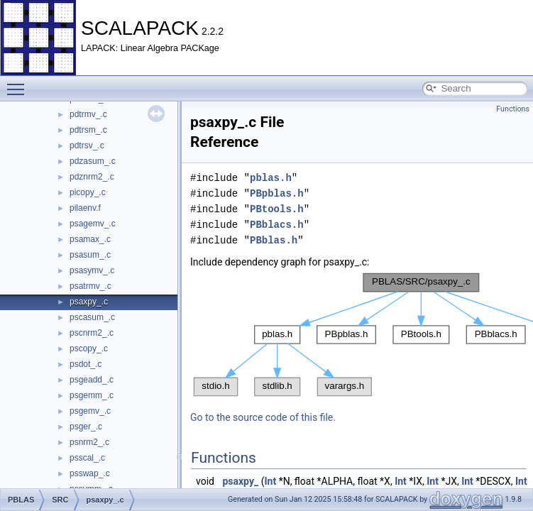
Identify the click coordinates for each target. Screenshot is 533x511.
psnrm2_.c (89, 442)
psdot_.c (85, 364)
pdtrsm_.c (88, 130)
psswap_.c (90, 473)
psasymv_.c (92, 270)
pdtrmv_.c (88, 114)
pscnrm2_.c (92, 333)
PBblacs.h (277, 224)
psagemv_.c (93, 224)
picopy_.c (88, 192)
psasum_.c (90, 255)
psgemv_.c (90, 411)
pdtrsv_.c (87, 145)
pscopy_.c (89, 348)
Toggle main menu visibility (19, 83)
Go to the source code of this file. (263, 417)
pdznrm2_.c (92, 177)
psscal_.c (87, 458)
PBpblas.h (277, 193)
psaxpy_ (240, 481)
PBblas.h (273, 240)
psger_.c (86, 427)
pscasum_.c (92, 317)
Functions (512, 109)
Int (270, 481)
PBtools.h (277, 209)
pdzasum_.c (93, 161)
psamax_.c (90, 239)
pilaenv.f (85, 208)
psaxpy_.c (89, 302)
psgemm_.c (92, 395)
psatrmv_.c (90, 286)
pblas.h (271, 178)
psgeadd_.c (92, 380)
